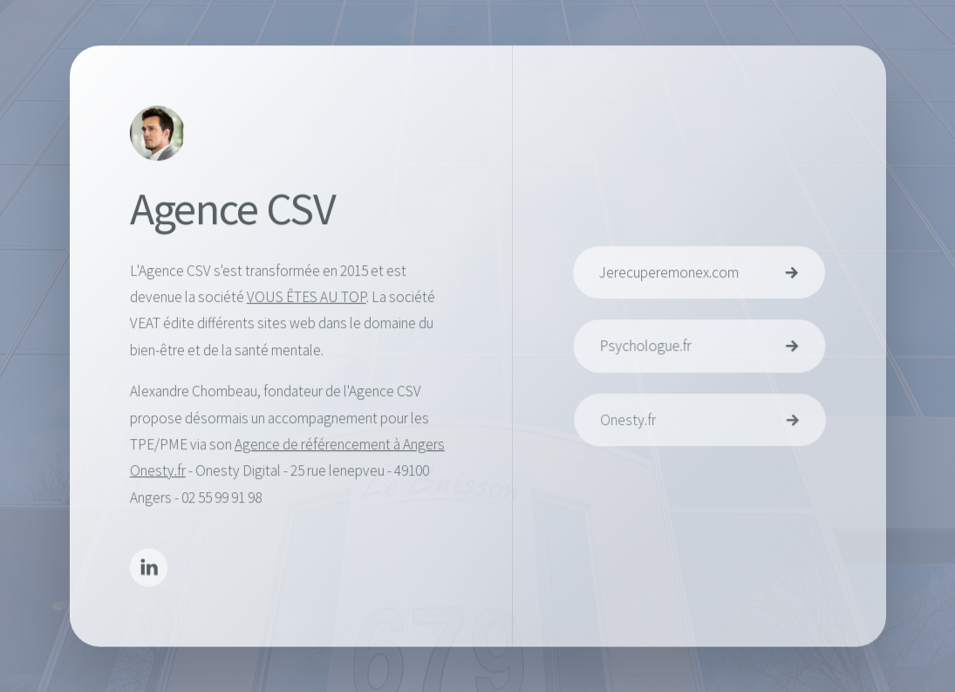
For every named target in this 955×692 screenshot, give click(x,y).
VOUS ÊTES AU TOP (305, 297)
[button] (148, 569)
